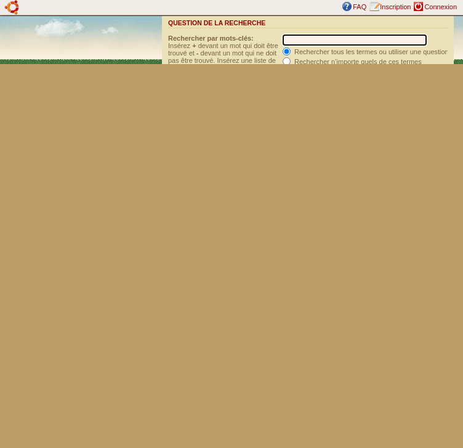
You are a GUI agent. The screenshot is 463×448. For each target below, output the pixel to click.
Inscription (395, 6)
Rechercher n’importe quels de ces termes (352, 61)
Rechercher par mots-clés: (211, 38)
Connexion (440, 6)
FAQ (359, 6)
